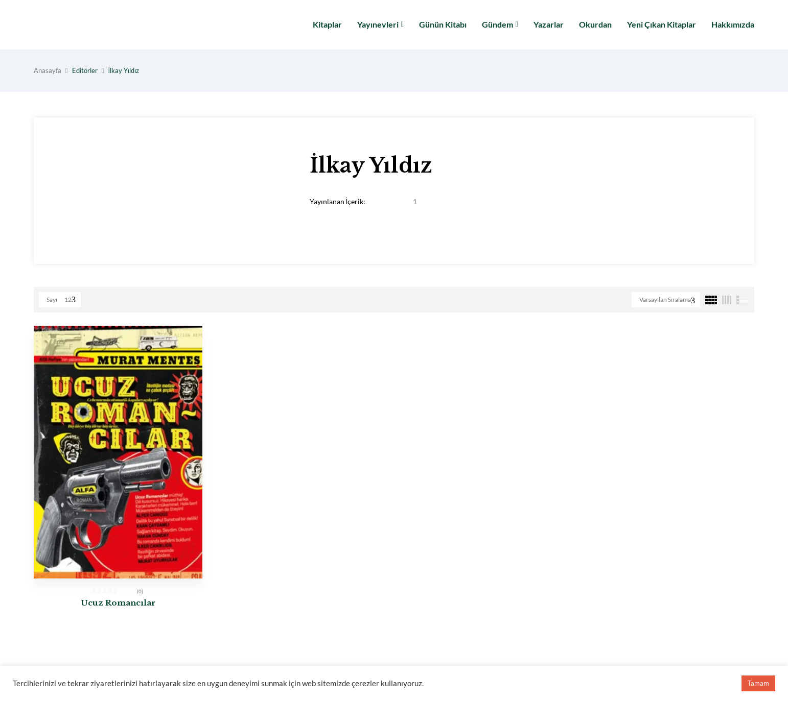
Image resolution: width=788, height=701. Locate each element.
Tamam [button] (758, 683)
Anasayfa (47, 70)
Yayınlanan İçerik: (338, 201)
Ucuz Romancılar (118, 603)
